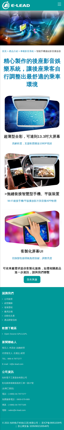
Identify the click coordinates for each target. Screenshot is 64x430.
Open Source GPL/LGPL (15, 334)
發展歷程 (8, 307)
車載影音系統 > (28, 51)
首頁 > (5, 51)
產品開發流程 (10, 320)
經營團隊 (8, 303)
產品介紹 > (14, 51)
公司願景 (8, 299)
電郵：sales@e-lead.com (14, 410)
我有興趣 (32, 279)
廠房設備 (8, 311)
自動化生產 (9, 316)
